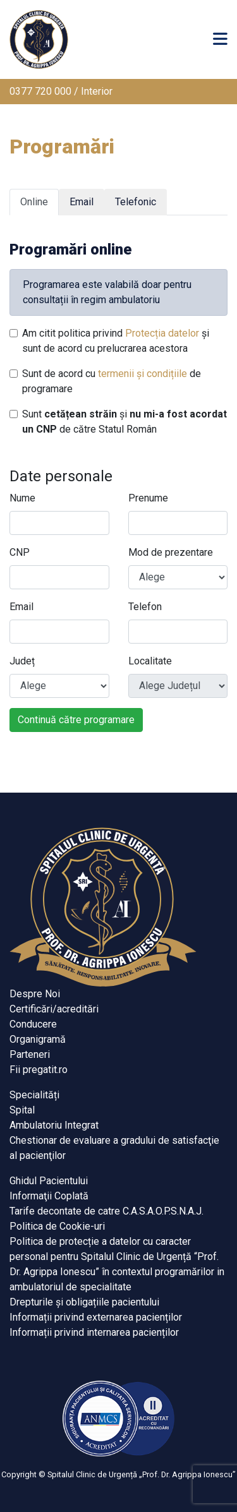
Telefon (145, 607)
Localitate (150, 661)
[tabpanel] (118, 478)
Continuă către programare (76, 720)
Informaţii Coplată (48, 1196)
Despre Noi (34, 994)
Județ (22, 661)
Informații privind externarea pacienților (95, 1317)
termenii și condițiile (142, 374)
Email (21, 607)
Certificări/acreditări (54, 1009)
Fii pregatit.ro (38, 1070)
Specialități (34, 1095)
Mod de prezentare (170, 552)
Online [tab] (34, 202)
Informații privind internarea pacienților (94, 1332)
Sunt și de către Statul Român (124, 421)
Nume (22, 498)
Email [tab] (82, 202)
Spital (22, 1110)
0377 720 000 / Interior (60, 91)
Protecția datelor (162, 333)
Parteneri (29, 1054)
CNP (19, 552)
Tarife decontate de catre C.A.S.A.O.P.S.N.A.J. (106, 1211)
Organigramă (37, 1039)
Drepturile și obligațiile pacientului (84, 1302)
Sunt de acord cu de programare (111, 381)
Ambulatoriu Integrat (54, 1125)
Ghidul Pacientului (48, 1181)
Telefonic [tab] (135, 202)
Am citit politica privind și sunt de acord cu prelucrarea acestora (115, 340)
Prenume (148, 498)
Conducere (33, 1024)
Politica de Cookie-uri (57, 1226)
